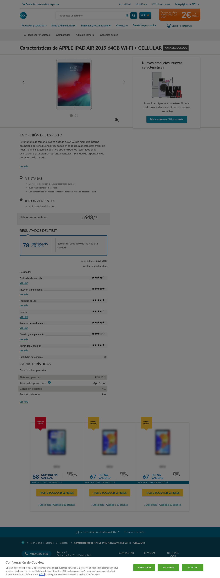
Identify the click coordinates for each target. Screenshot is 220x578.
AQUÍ (42, 574)
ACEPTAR (192, 567)
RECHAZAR (168, 567)
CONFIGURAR (144, 567)
